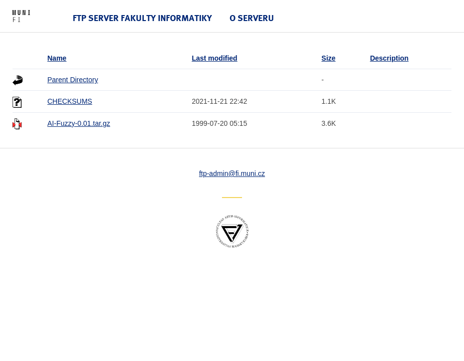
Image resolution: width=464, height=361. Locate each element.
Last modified (215, 58)
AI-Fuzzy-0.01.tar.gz (79, 123)
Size (329, 58)
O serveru (251, 18)
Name (57, 58)
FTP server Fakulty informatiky (142, 18)
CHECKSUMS (70, 101)
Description (389, 58)
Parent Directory (73, 80)
